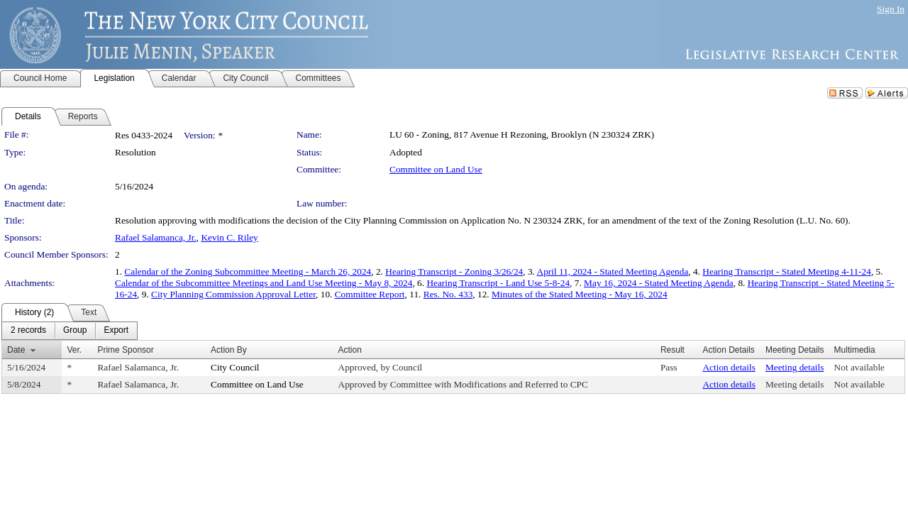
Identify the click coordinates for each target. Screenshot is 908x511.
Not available (859, 367)
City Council (235, 367)
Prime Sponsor (125, 350)
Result (672, 350)
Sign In (890, 9)
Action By (229, 350)
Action (350, 350)
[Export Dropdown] (116, 330)
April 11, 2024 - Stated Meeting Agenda (613, 271)
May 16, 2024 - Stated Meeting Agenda (658, 283)
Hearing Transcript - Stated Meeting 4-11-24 (786, 271)
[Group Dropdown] (75, 330)
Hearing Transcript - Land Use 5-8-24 (498, 283)
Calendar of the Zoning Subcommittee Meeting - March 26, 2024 (247, 271)
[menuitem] (28, 330)
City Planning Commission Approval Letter (233, 294)
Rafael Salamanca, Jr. (155, 237)
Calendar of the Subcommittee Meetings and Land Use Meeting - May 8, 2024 (263, 283)
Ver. (74, 350)
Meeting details (794, 367)
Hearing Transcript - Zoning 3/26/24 (454, 271)
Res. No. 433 (448, 294)
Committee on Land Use (435, 169)
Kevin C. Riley (229, 237)
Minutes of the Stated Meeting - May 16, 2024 (580, 294)
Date (16, 350)
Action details (728, 367)
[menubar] (69, 331)
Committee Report (370, 294)
